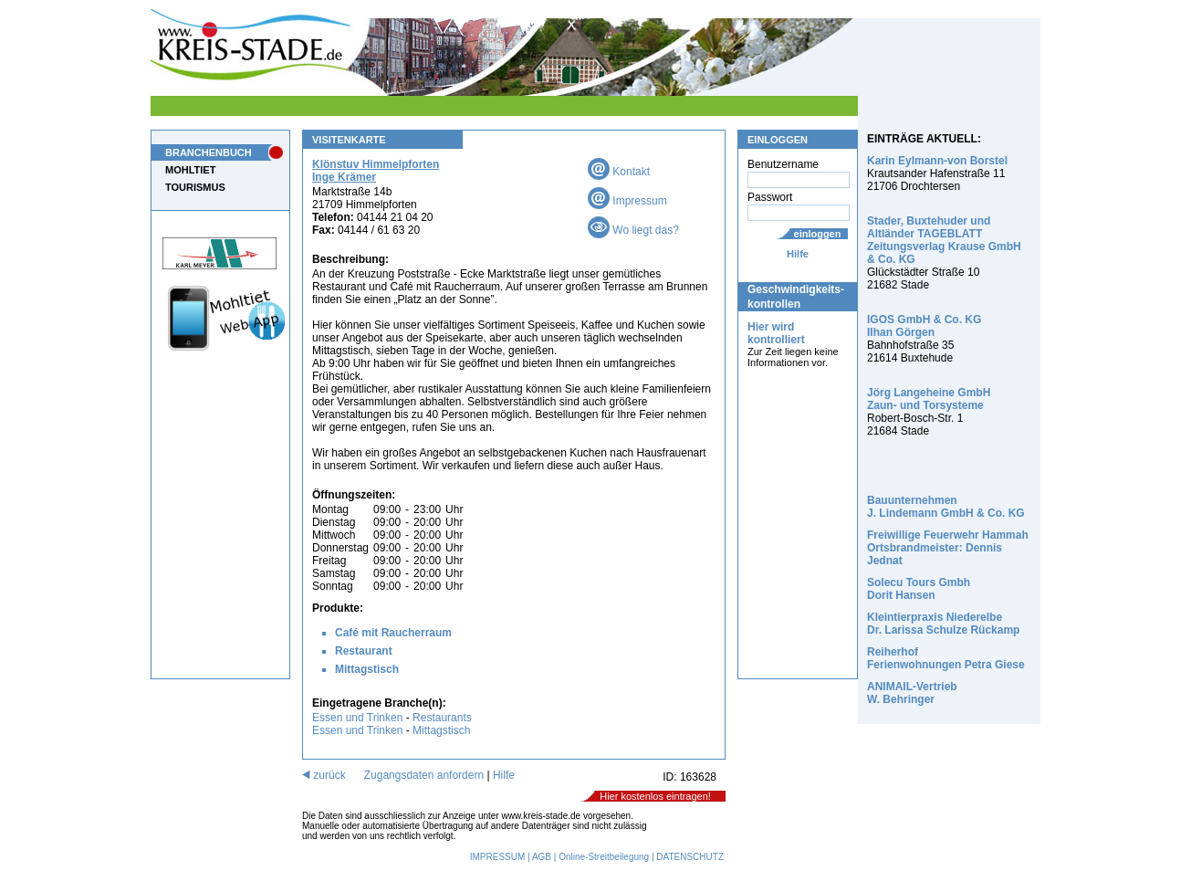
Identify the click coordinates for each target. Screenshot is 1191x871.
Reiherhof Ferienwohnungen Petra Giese (946, 658)
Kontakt (619, 171)
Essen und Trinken (357, 717)
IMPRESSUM (498, 857)
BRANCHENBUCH (208, 152)
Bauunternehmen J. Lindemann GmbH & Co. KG (946, 506)
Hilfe (798, 253)
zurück (324, 775)
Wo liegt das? (633, 230)
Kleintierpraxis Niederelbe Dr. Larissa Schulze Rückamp (943, 623)
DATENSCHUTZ (690, 857)
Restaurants (442, 717)
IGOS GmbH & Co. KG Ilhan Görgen (924, 326)
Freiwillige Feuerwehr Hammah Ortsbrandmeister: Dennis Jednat (948, 548)
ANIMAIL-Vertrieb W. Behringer (912, 693)
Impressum (627, 200)
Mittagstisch (367, 669)
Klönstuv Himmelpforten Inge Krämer (375, 171)
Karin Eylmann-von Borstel (937, 160)
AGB (541, 857)
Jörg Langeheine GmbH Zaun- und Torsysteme (928, 399)
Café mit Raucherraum (393, 632)
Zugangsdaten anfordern (424, 775)
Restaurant (363, 651)
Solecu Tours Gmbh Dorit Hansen (918, 589)
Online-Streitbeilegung (604, 857)
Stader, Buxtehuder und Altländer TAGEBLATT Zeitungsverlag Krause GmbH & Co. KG (944, 240)
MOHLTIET (190, 169)
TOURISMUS (195, 187)
